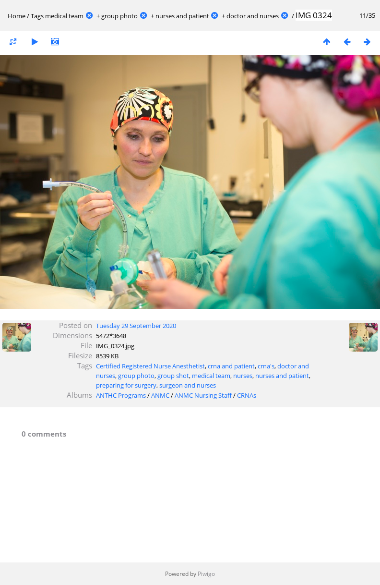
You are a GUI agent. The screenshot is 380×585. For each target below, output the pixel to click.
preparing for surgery (126, 385)
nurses (242, 375)
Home (16, 16)
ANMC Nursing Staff (203, 395)
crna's (266, 366)
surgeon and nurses (187, 385)
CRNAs (246, 395)
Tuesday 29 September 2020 (136, 325)
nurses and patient (182, 16)
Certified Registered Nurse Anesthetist (150, 366)
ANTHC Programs (121, 395)
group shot (173, 375)
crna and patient (231, 366)
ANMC (160, 395)
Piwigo (206, 574)
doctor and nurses (252, 16)
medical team (64, 16)
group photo (119, 16)
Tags (37, 16)
